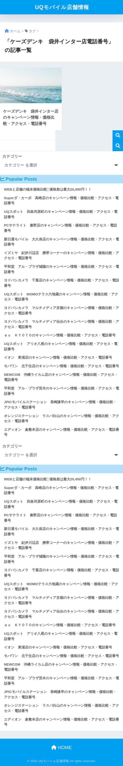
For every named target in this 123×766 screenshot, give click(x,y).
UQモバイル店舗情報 (62, 7)
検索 (118, 135)
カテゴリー (12, 156)
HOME (61, 747)
